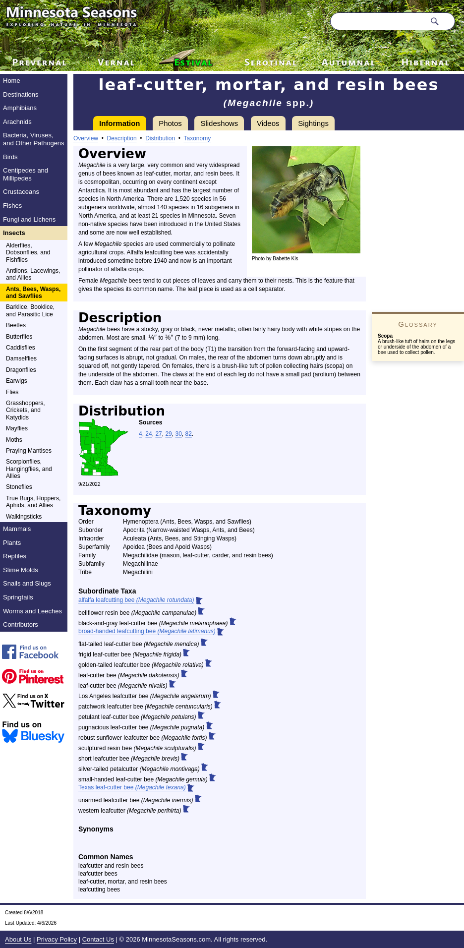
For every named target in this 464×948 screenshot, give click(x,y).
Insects (14, 233)
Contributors (20, 624)
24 (148, 433)
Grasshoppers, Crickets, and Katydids (25, 410)
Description (122, 138)
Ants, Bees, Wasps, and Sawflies (33, 292)
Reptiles (14, 556)
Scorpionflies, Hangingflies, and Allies (29, 468)
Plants (12, 542)
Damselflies (21, 358)
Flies (12, 392)
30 (178, 433)
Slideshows (219, 123)
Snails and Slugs (27, 583)
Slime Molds (20, 570)
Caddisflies (20, 347)
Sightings (313, 123)
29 (168, 433)
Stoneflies (19, 486)
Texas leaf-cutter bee (132, 787)
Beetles (16, 325)
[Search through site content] (378, 21)
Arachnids (17, 121)
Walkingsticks (24, 516)
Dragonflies (21, 369)
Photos (170, 123)
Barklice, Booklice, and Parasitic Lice (30, 310)
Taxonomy (197, 138)
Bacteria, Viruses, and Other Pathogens (33, 139)
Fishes (12, 205)
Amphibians (20, 108)
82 (188, 433)
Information (119, 123)
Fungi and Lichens (29, 219)
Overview (85, 138)
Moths (14, 439)
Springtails (18, 597)
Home (11, 80)
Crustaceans (21, 191)
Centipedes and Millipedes (25, 174)
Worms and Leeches (32, 611)
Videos (268, 123)
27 (158, 433)
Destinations (21, 94)
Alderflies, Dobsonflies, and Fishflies (28, 252)
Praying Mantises (29, 450)
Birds (10, 157)
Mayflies (17, 428)
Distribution (160, 138)
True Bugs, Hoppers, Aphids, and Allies (33, 502)
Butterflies (19, 336)
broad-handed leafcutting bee (147, 631)
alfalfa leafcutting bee (136, 599)
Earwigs (16, 380)
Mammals (17, 529)
